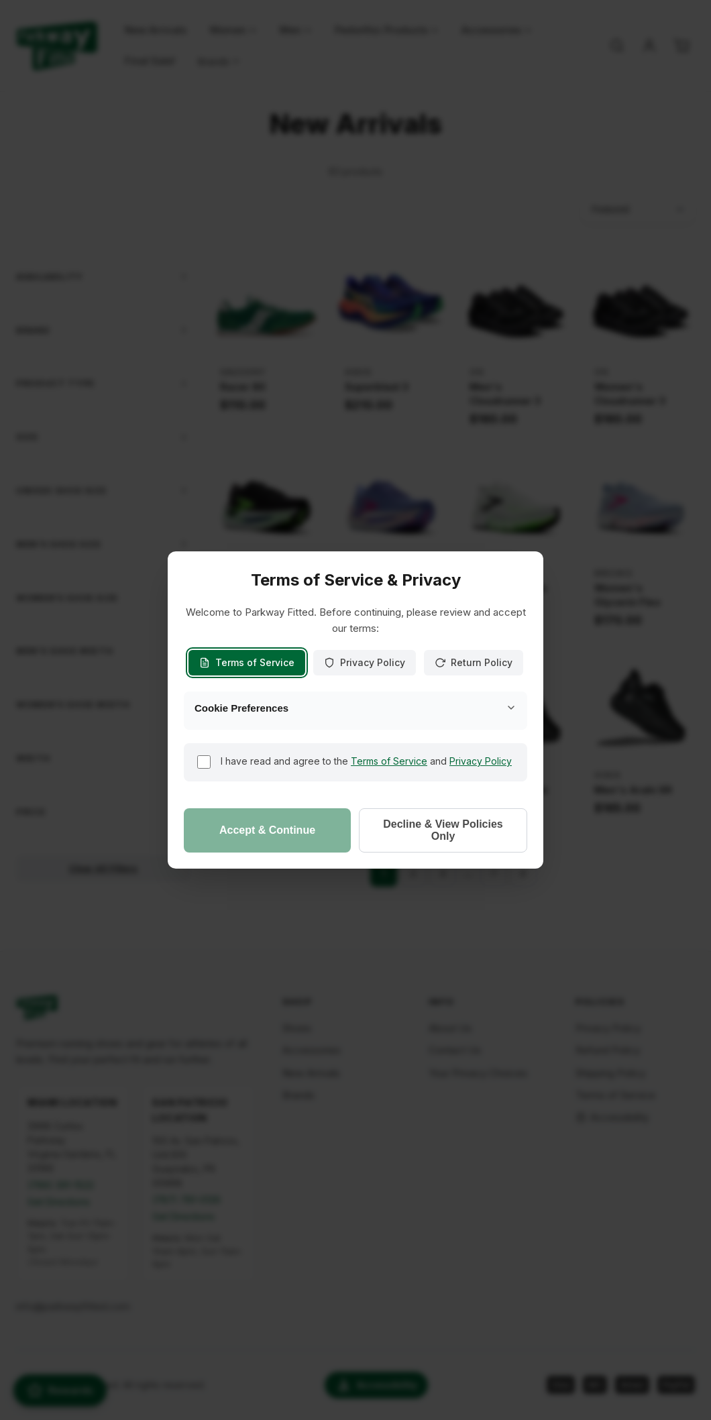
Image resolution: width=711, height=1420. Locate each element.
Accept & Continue (267, 830)
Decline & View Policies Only (442, 830)
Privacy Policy (364, 662)
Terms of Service (246, 662)
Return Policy (473, 662)
